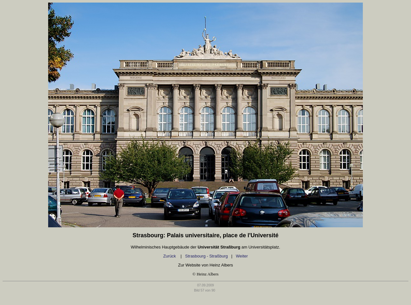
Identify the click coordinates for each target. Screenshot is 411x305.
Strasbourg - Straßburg (206, 256)
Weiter (242, 256)
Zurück (170, 256)
